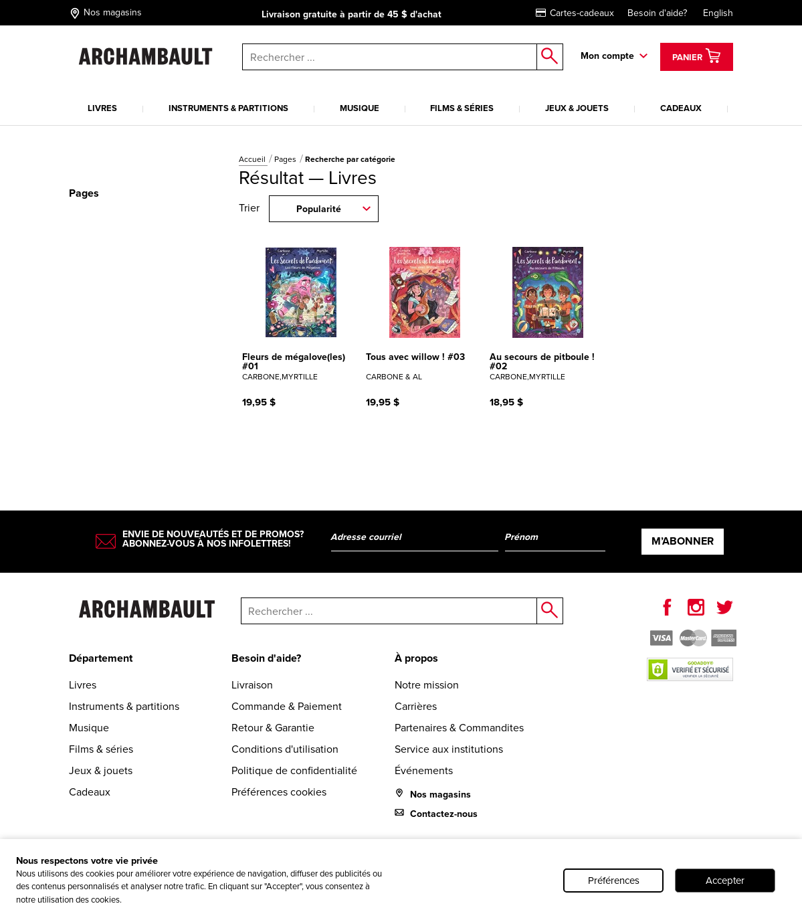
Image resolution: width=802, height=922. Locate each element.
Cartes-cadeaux (575, 13)
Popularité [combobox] (318, 209)
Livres (102, 108)
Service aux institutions (449, 749)
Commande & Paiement (286, 706)
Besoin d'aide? (657, 13)
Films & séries (462, 108)
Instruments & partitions (228, 108)
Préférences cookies (278, 792)
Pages (286, 159)
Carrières (416, 706)
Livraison (252, 685)
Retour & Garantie (272, 727)
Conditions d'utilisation (284, 749)
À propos (416, 658)
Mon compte (607, 56)
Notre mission (427, 685)
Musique (359, 108)
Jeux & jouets (577, 108)
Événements (424, 770)
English (718, 13)
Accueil (253, 159)
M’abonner (682, 541)
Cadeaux (681, 108)
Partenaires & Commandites (459, 727)
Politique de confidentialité (294, 770)
